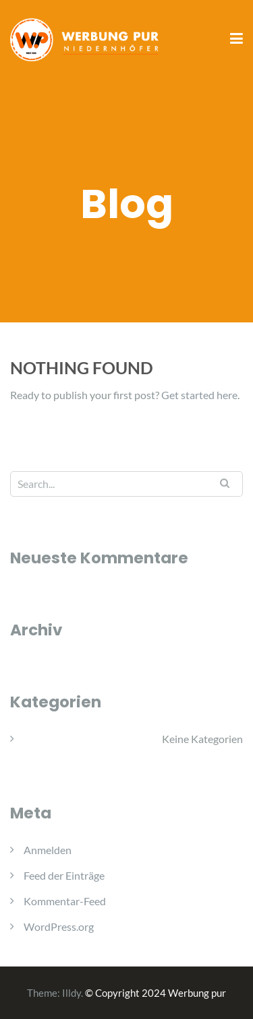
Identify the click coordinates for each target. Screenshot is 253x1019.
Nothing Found (81, 367)
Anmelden (48, 849)
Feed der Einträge (64, 875)
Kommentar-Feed (65, 900)
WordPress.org (59, 926)
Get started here (199, 394)
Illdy (71, 993)
